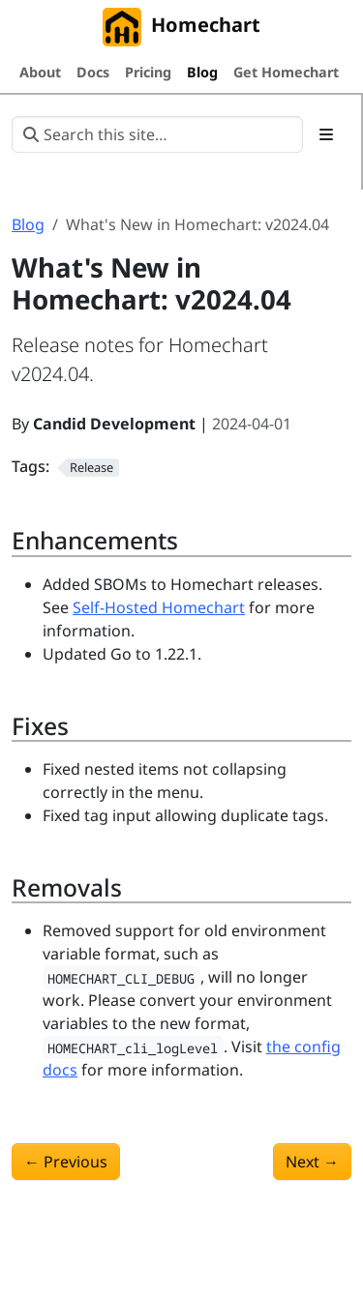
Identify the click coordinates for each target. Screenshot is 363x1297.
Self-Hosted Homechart (159, 607)
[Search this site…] (157, 134)
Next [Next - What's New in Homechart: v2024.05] (312, 1161)
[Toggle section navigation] (326, 134)
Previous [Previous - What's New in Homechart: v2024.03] (65, 1161)
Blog (28, 224)
